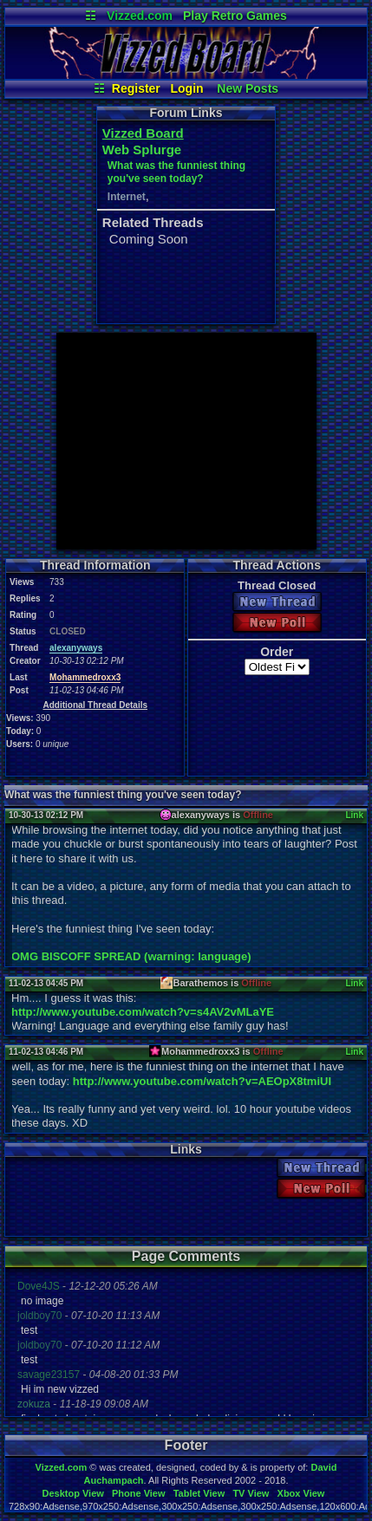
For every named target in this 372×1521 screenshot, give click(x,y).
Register (136, 88)
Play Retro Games (235, 16)
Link (354, 815)
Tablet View (199, 1493)
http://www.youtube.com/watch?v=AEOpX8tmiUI (202, 1081)
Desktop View (72, 1493)
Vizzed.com (140, 16)
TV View (250, 1493)
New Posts (247, 88)
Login (187, 88)
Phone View (139, 1493)
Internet (127, 197)
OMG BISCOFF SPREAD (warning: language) (131, 956)
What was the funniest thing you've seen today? (176, 172)
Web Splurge (141, 149)
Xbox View (301, 1493)
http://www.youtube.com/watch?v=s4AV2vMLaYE (142, 1011)
